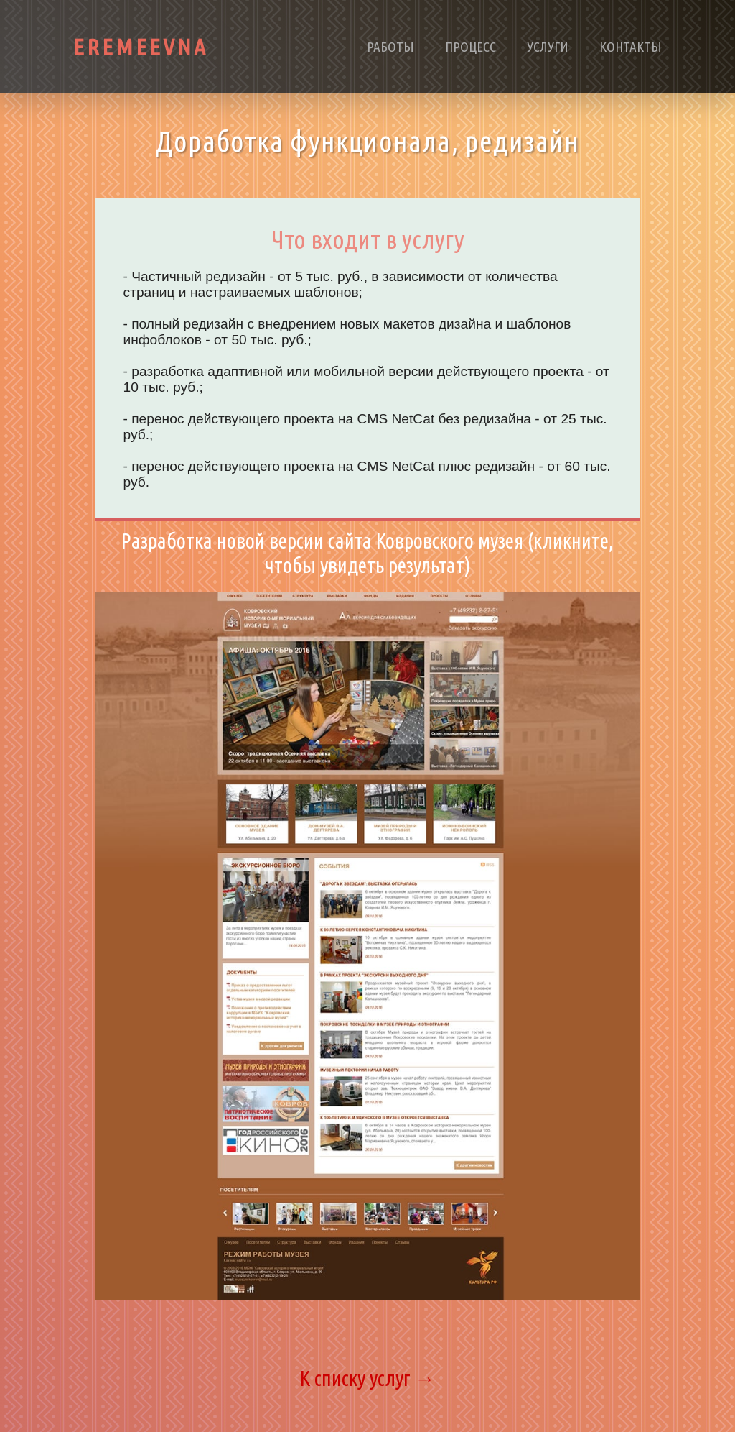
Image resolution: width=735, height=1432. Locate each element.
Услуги (547, 47)
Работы (390, 47)
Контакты (630, 47)
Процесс (470, 47)
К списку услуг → (368, 1378)
